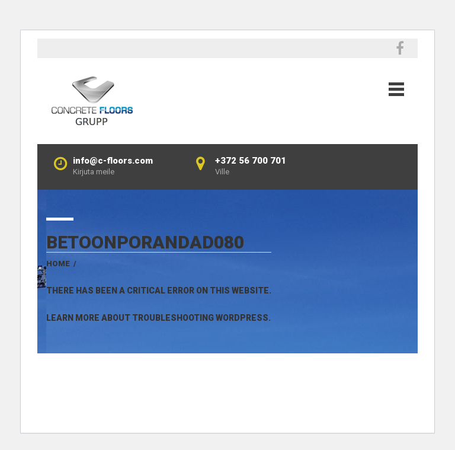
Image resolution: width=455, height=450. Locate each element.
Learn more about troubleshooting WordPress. (158, 318)
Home (58, 263)
